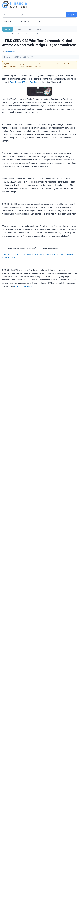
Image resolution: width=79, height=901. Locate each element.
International (30, 34)
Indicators (41, 21)
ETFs (29, 29)
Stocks (19, 29)
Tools (39, 29)
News (14, 34)
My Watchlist (25, 21)
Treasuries (40, 34)
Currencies (21, 34)
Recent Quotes (8, 21)
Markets (7, 29)
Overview (7, 34)
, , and (24, 82)
